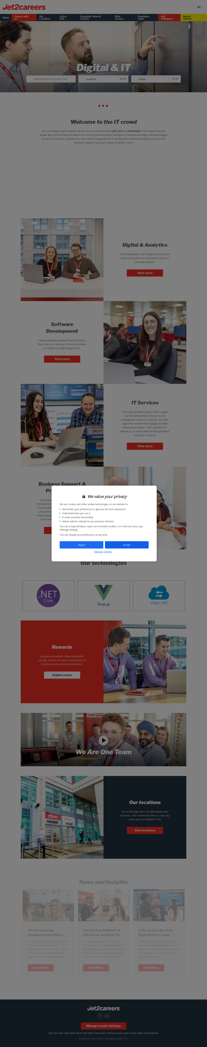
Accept (126, 544)
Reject (81, 544)
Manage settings (103, 551)
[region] (104, 523)
